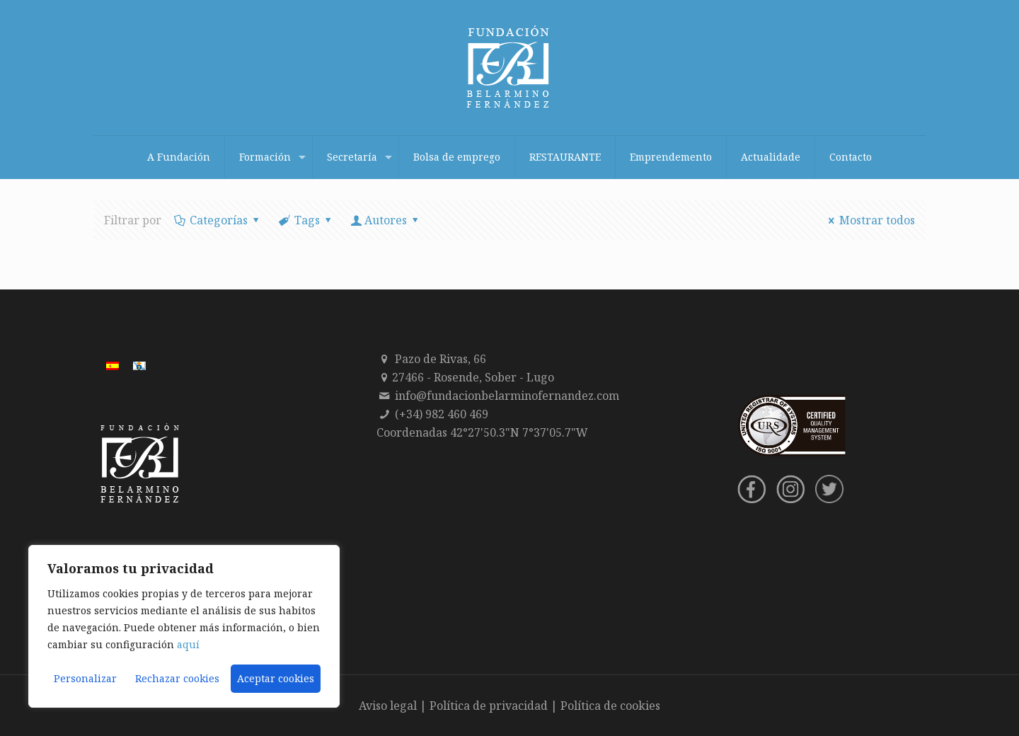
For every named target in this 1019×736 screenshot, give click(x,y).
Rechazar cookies (177, 678)
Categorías (218, 220)
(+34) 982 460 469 (441, 414)
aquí (188, 644)
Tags (306, 220)
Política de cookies (610, 705)
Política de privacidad (489, 705)
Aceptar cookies (275, 678)
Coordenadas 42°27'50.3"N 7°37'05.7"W (482, 432)
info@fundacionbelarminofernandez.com (507, 395)
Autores (386, 220)
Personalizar (85, 678)
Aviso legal (388, 705)
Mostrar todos (869, 220)
